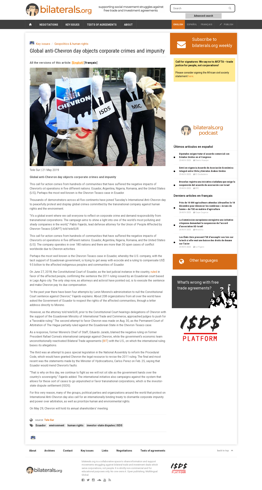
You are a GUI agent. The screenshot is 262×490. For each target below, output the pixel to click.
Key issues (72, 24)
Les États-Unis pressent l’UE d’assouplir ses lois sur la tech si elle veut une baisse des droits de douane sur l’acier (206, 240)
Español (192, 24)
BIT (105, 341)
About (128, 24)
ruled (154, 271)
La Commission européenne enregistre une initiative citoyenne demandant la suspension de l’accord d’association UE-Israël (206, 223)
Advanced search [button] (203, 15)
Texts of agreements (102, 24)
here (190, 76)
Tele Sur (49, 419)
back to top (225, 450)
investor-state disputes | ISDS (104, 425)
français (206, 24)
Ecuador (41, 425)
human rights (76, 425)
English (178, 24)
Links (105, 450)
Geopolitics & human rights (71, 44)
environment (57, 425)
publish (226, 24)
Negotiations (48, 24)
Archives (49, 450)
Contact (68, 450)
